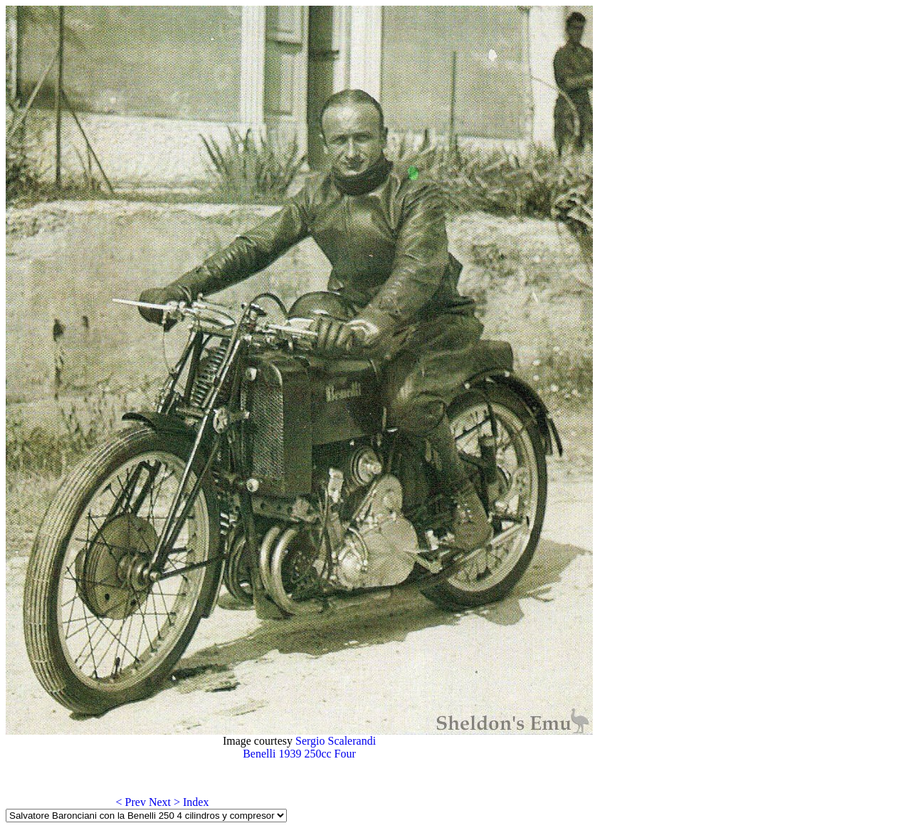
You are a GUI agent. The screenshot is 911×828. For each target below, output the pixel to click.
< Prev (131, 802)
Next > (164, 802)
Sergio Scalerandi (335, 741)
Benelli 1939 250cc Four (299, 754)
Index (196, 802)
